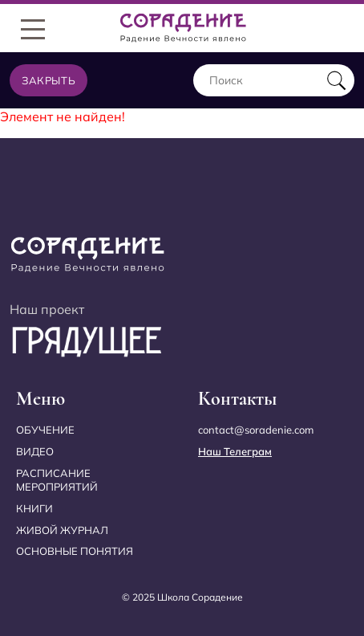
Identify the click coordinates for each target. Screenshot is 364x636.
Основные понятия (74, 550)
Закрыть (48, 80)
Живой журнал (62, 530)
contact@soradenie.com (255, 429)
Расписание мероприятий (57, 480)
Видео (35, 451)
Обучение (45, 429)
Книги (34, 508)
